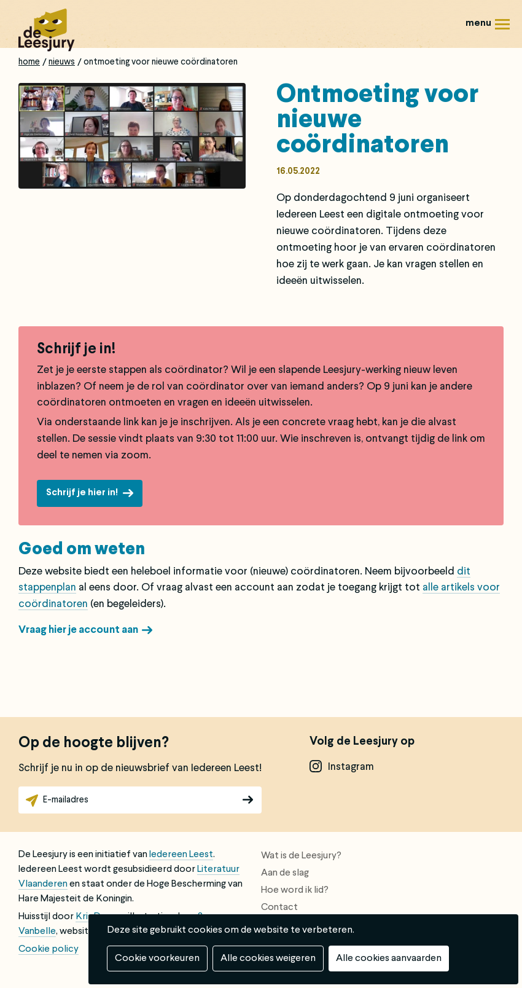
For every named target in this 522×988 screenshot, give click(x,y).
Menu (502, 28)
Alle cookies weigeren (268, 958)
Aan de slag (285, 873)
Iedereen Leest (181, 855)
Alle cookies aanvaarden (389, 958)
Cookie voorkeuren (157, 958)
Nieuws (62, 62)
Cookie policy (48, 949)
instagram (351, 767)
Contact (279, 907)
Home (29, 62)
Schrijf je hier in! (82, 492)
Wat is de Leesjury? (301, 856)
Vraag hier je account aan (78, 630)
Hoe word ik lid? (295, 890)
